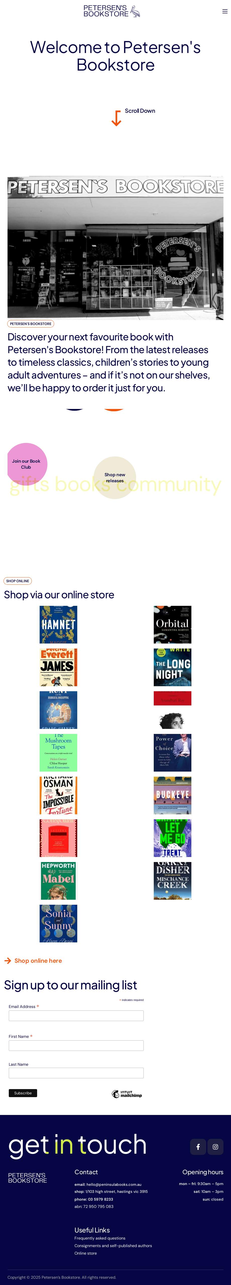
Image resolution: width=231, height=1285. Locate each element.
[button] (33, 960)
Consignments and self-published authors (113, 1245)
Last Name (18, 1064)
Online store (85, 1253)
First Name (21, 1036)
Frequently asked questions (99, 1238)
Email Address (24, 1006)
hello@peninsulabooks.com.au (114, 1184)
